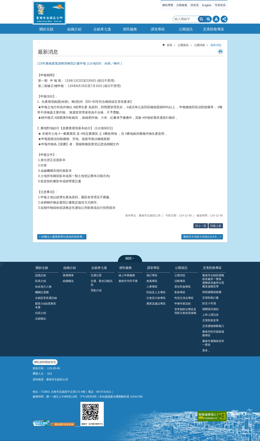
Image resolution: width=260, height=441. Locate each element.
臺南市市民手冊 (128, 280)
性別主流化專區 (183, 297)
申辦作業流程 (182, 303)
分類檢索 (181, 5)
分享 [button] (224, 19)
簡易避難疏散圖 (211, 292)
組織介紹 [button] (74, 29)
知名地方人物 (43, 286)
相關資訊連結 (210, 309)
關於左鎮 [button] (46, 29)
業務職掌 (68, 275)
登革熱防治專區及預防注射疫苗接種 (185, 311)
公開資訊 (183, 45)
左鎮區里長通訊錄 (46, 297)
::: (162, 1)
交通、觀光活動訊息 (102, 282)
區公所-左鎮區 (49, 13)
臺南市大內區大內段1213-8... (201, 236)
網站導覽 (167, 5)
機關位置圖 (42, 292)
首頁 (169, 45)
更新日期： (39, 368)
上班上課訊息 (210, 314)
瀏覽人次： (39, 373)
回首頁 (195, 5)
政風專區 (151, 280)
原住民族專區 (182, 286)
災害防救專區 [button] (213, 29)
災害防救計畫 (210, 297)
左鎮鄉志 (40, 318)
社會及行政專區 (156, 297)
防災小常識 (209, 303)
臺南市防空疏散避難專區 (213, 333)
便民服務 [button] (130, 29)
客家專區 (179, 292)
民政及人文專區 (156, 292)
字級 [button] (216, 19)
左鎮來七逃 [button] (102, 29)
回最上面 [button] (215, 225)
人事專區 (151, 286)
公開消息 (199, 45)
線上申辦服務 (127, 275)
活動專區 (179, 280)
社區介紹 (40, 312)
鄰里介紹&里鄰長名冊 (45, 305)
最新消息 (215, 45)
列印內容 (220, 51)
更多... (206, 350)
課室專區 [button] (158, 29)
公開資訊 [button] (186, 29)
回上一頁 (200, 225)
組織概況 (68, 280)
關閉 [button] (128, 258)
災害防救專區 (212, 267)
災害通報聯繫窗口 (213, 326)
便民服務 (125, 267)
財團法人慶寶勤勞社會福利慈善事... (63, 236)
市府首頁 (220, 5)
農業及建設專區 (156, 303)
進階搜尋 (208, 19)
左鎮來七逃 (99, 267)
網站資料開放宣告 (45, 362)
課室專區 (153, 267)
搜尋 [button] (201, 19)
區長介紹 (40, 280)
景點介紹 (96, 290)
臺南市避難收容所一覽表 (213, 342)
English (206, 5)
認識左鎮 (40, 275)
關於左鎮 (42, 267)
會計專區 (151, 275)
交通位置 (96, 275)
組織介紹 (69, 267)
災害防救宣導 (210, 320)
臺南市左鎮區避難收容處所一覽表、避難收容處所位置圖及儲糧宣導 (213, 281)
